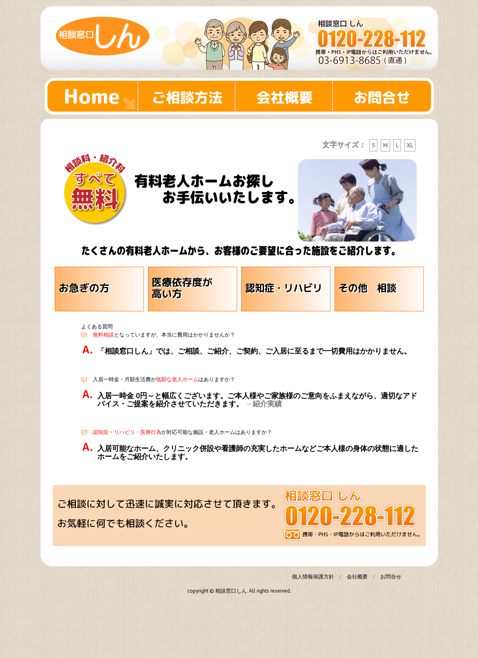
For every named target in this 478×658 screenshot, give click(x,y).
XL (410, 145)
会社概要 (288, 96)
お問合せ (385, 96)
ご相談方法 (190, 96)
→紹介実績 (263, 403)
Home (93, 96)
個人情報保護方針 (313, 576)
